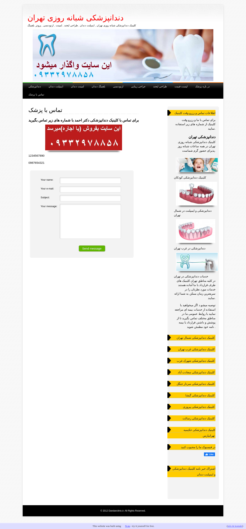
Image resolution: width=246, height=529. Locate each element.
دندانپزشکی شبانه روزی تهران (75, 17)
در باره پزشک (202, 86)
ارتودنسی (118, 86)
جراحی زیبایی (138, 86)
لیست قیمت (181, 86)
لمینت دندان (77, 86)
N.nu (127, 526)
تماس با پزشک (36, 94)
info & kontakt (235, 526)
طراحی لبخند (160, 86)
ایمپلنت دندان (56, 86)
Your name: (47, 179)
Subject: (45, 197)
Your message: (49, 206)
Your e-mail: (47, 188)
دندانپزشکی (34, 86)
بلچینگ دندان (98, 86)
